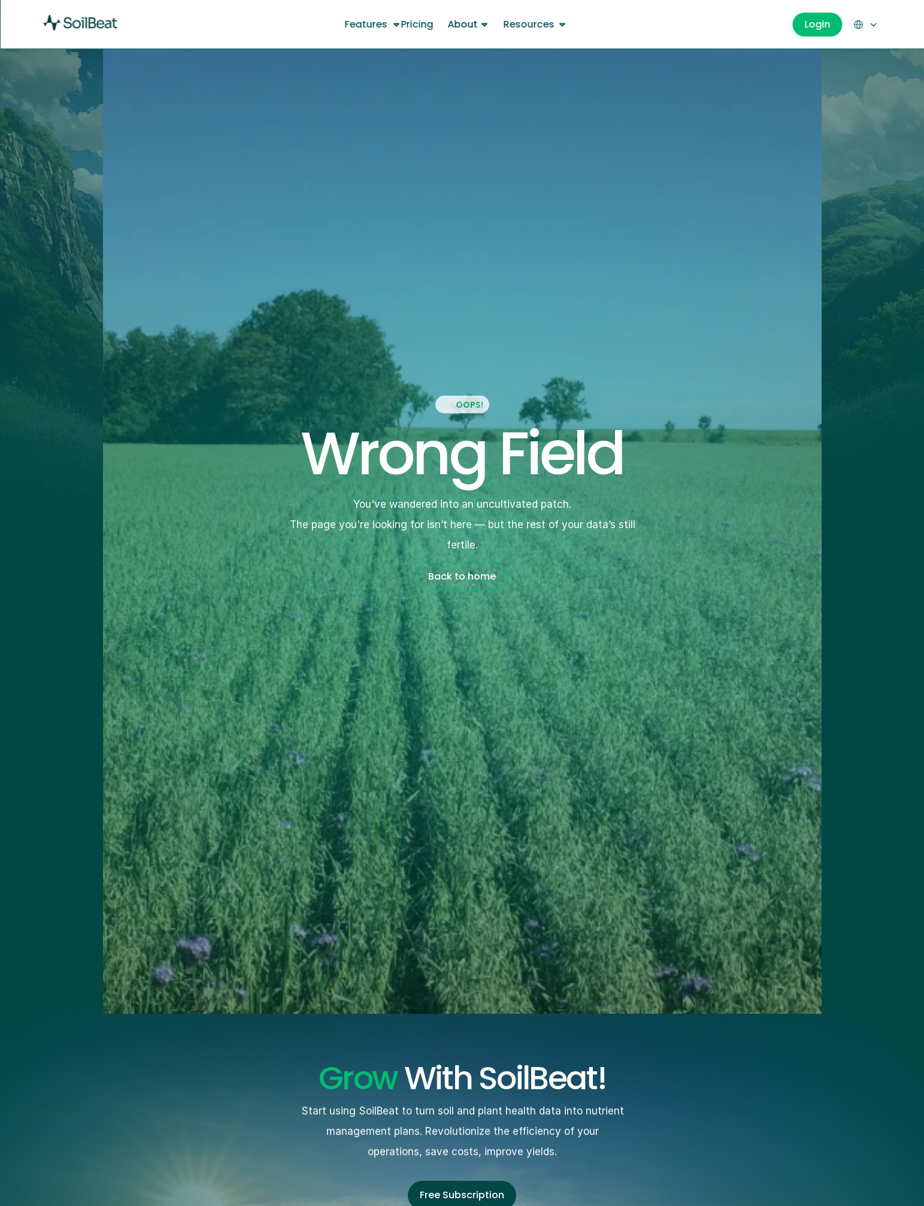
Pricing (417, 24)
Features (366, 24)
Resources (528, 24)
